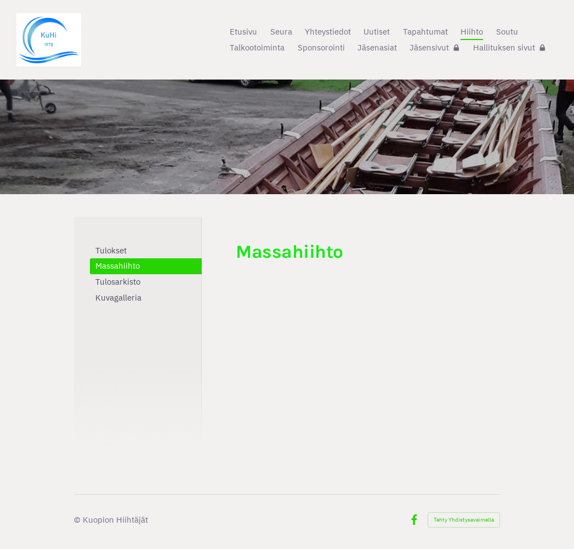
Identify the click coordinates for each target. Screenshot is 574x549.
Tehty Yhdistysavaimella (464, 519)
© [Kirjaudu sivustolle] (78, 519)
